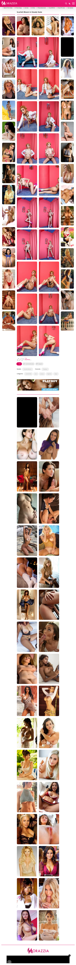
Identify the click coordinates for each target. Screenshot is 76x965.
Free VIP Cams (61, 8)
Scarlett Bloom (27, 369)
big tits (49, 374)
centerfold (28, 374)
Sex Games (70, 8)
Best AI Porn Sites (8, 8)
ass (36, 374)
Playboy (45, 369)
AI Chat (33, 8)
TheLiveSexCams (42, 8)
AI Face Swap (18, 8)
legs (56, 374)
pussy (42, 374)
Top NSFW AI (52, 8)
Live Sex (26, 8)
